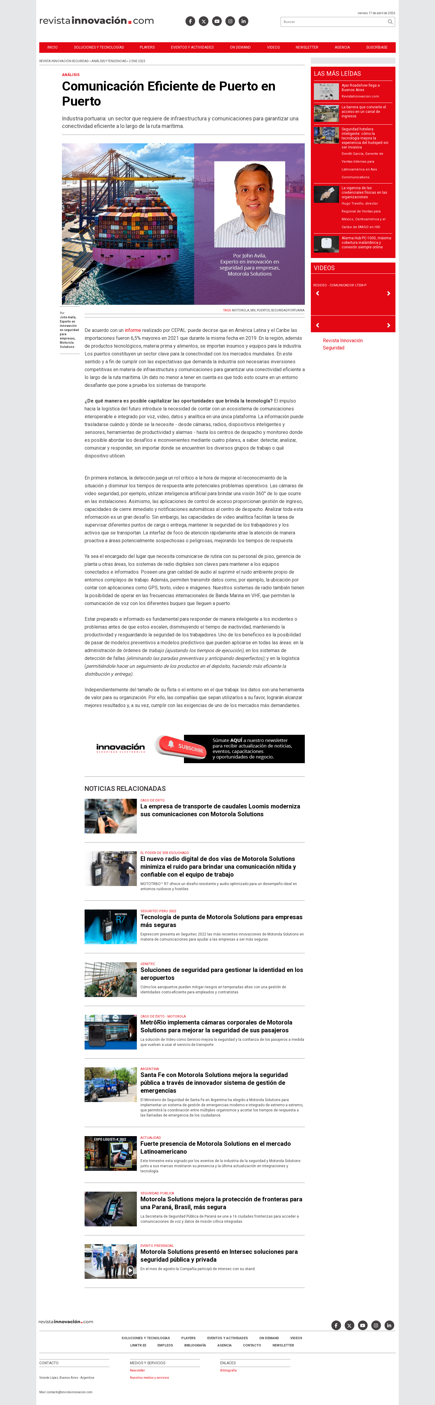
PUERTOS (263, 310)
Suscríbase (377, 47)
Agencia (342, 47)
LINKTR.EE (138, 1345)
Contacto (252, 1345)
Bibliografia (228, 1370)
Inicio (52, 47)
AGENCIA (225, 1345)
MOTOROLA (240, 310)
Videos (273, 47)
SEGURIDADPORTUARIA (287, 310)
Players (147, 47)
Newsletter (307, 47)
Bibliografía (195, 1345)
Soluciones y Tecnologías (99, 47)
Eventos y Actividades (192, 47)
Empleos (165, 1345)
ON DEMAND (240, 47)
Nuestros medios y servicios (149, 1377)
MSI (253, 310)
